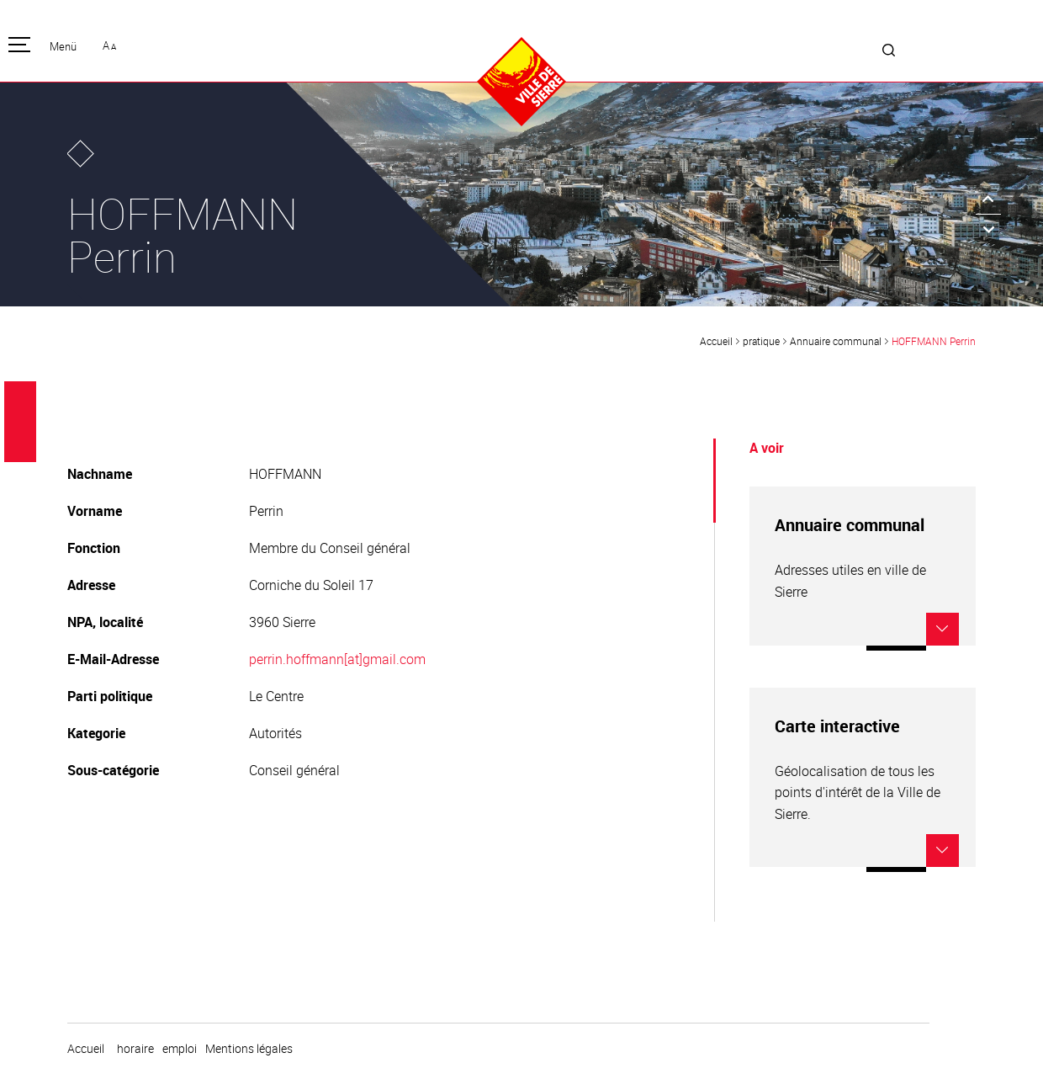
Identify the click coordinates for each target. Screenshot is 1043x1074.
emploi (179, 1049)
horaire (135, 1049)
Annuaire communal (836, 341)
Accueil (716, 341)
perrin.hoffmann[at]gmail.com (337, 659)
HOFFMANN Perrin (934, 341)
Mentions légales (249, 1049)
